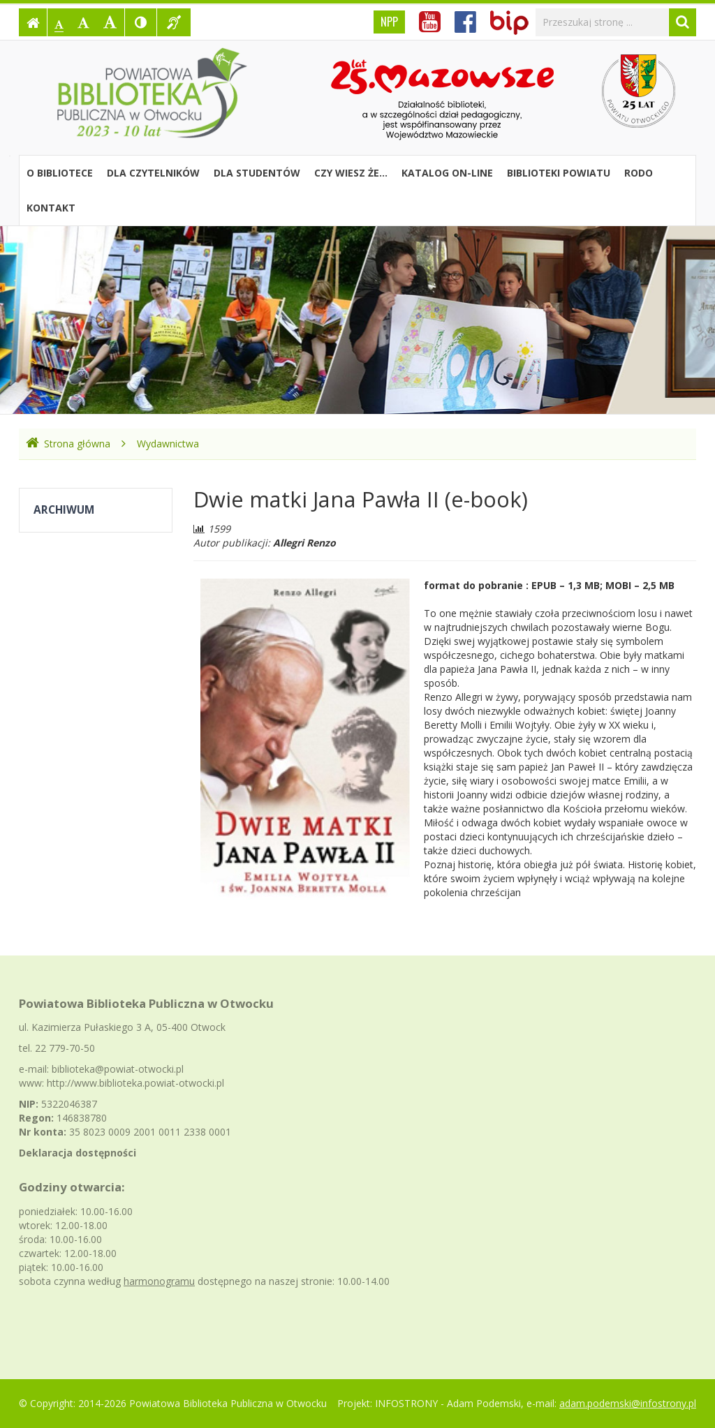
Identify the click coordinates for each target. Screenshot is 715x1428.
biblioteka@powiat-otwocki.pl (118, 1069)
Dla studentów (257, 172)
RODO (638, 172)
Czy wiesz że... (351, 172)
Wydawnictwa (168, 443)
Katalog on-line (447, 172)
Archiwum (64, 510)
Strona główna (68, 443)
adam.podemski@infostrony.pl (627, 1403)
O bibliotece (60, 172)
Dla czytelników (153, 172)
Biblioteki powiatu (558, 172)
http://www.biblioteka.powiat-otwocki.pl (135, 1082)
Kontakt (51, 207)
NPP (389, 21)
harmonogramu (159, 1281)
